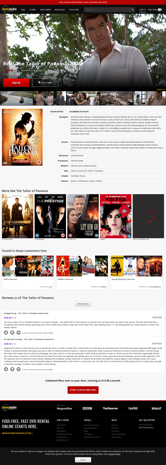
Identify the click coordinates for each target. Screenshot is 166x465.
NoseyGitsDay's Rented (123, 279)
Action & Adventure (79, 181)
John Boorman (77, 161)
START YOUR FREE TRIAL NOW (83, 2)
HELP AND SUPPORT (147, 420)
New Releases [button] (60, 9)
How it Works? (62, 425)
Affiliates (114, 428)
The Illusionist (7, 239)
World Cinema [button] (45, 9)
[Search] (107, 9)
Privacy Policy (116, 437)
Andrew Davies (89, 166)
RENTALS (87, 420)
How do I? (60, 428)
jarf (51, 287)
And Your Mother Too (141, 239)
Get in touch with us (146, 428)
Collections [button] (74, 9)
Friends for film (62, 437)
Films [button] (23, 9)
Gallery (161, 89)
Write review (83, 304)
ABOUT (114, 420)
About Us (114, 425)
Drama (92, 181)
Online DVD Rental (90, 428)
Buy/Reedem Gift (63, 440)
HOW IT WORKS (63, 420)
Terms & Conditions (118, 434)
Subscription (61, 431)
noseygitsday (155, 287)
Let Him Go (71, 239)
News (86, 431)
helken (104, 287)
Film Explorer (88, 434)
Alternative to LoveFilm (92, 437)
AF (47, 313)
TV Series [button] (32, 9)
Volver (102, 239)
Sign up (16, 82)
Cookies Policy (114, 454)
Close (83, 460)
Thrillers (99, 181)
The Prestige (39, 239)
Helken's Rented (65, 279)
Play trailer (45, 82)
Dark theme (152, 9)
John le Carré (76, 166)
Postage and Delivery (64, 434)
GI (53, 339)
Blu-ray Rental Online (91, 425)
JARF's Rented (10, 279)
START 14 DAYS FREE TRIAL (83, 390)
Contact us (115, 431)
